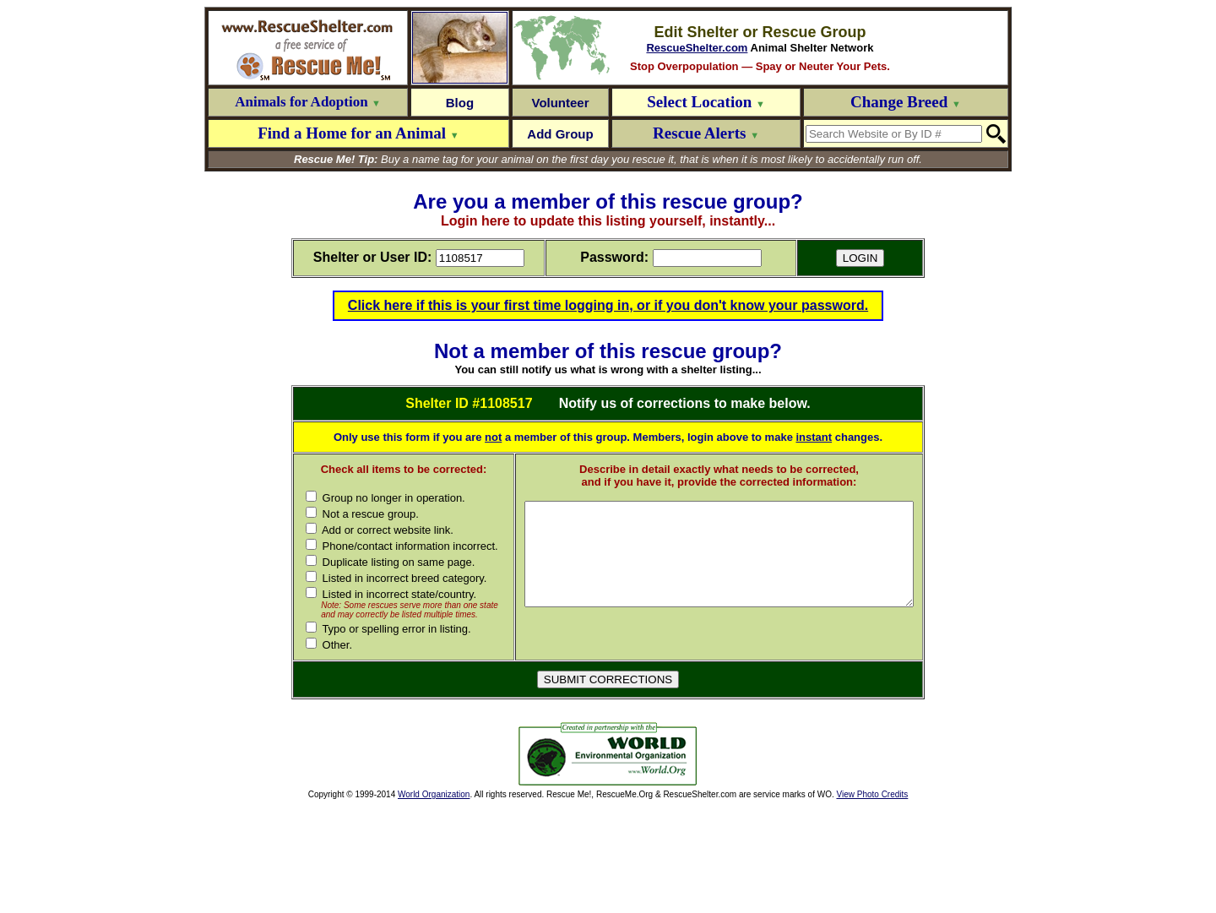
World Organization (434, 901)
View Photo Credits (872, 901)
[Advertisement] (393, 861)
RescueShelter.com (696, 47)
